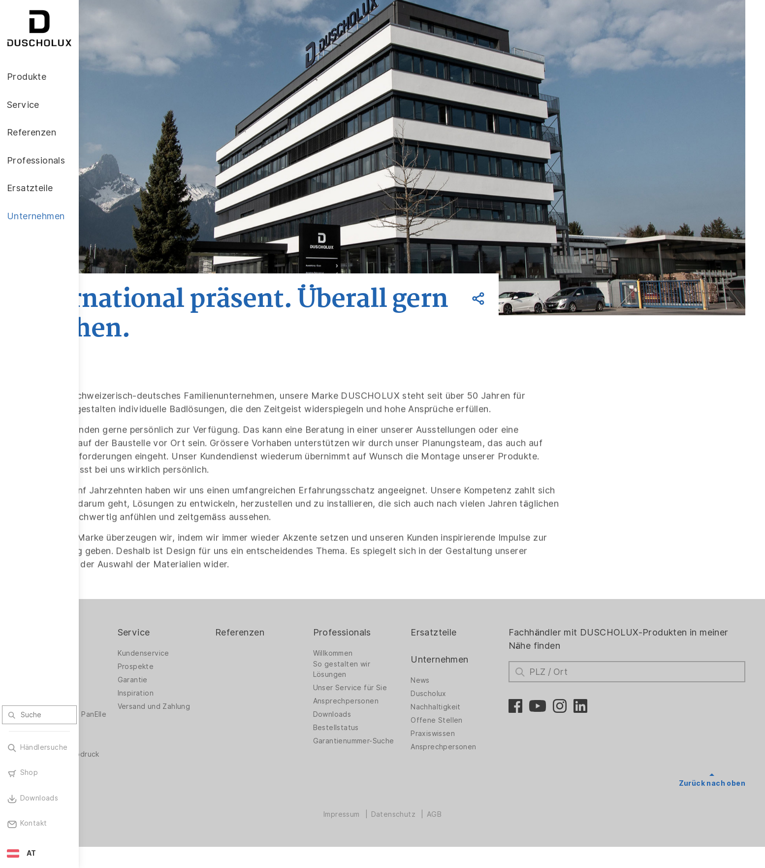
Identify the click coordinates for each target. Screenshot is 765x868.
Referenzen (297, 645)
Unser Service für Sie (397, 701)
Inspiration (204, 706)
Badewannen (120, 714)
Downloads (379, 728)
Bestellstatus (383, 741)
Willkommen (380, 666)
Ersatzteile (470, 645)
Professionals (389, 645)
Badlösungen (120, 701)
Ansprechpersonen (393, 714)
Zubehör (113, 749)
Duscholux (465, 707)
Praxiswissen (469, 747)
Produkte (118, 645)
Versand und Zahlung (222, 720)
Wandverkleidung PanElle (128, 730)
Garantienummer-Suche (390, 757)
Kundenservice (211, 666)
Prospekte (204, 680)
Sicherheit (116, 789)
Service (202, 645)
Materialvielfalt (124, 802)
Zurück (144, 262)
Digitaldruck (119, 762)
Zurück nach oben (712, 797)
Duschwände (120, 666)
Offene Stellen (473, 733)
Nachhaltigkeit (472, 720)
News (457, 694)
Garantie (201, 693)
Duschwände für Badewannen (126, 682)
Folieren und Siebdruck (138, 775)
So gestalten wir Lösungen (388, 682)
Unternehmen (476, 673)
